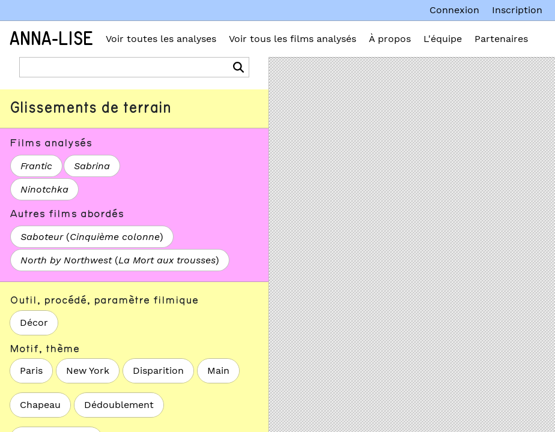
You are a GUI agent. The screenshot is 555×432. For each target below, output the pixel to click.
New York (87, 370)
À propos (390, 38)
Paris (31, 370)
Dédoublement (119, 404)
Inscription (517, 10)
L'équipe (442, 38)
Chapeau (40, 404)
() (91, 236)
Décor (34, 322)
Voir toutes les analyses (161, 38)
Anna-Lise (51, 39)
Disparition (158, 370)
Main (218, 370)
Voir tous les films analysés (292, 38)
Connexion (454, 10)
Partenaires (501, 38)
